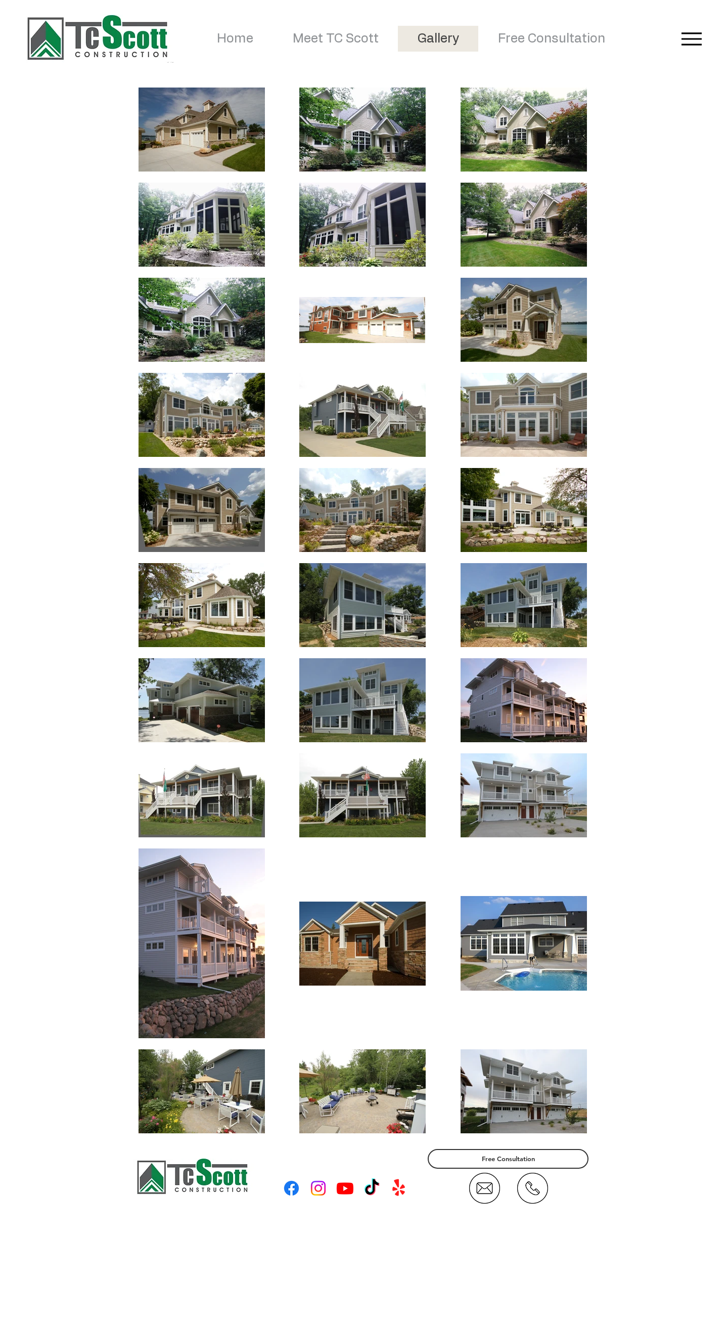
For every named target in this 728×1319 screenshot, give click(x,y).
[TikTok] (372, 1188)
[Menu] (691, 38)
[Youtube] (345, 1188)
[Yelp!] (398, 1188)
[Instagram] (318, 1188)
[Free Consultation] (508, 1159)
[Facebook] (291, 1188)
